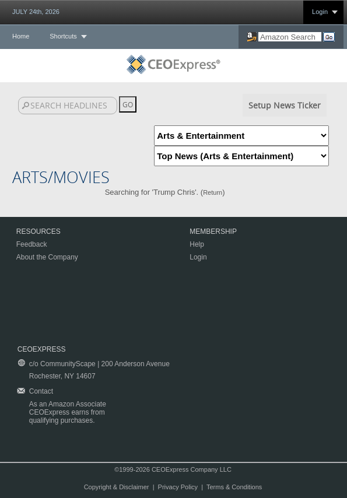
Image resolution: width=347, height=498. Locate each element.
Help (197, 244)
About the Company (47, 257)
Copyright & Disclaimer (116, 486)
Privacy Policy (178, 486)
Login (320, 11)
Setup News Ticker (284, 105)
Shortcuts (63, 36)
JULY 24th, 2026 (35, 11)
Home (20, 36)
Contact (41, 391)
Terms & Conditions (234, 486)
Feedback (31, 244)
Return (212, 192)
